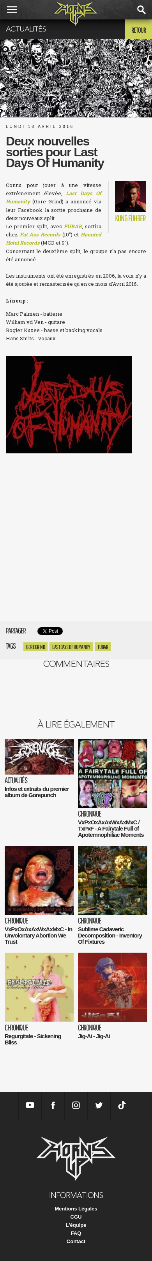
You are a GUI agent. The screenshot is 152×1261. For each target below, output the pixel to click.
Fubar (103, 647)
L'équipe (76, 1225)
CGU (76, 1217)
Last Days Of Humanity (71, 647)
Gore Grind (35, 647)
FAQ (76, 1233)
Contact (76, 1241)
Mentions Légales (76, 1209)
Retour (138, 30)
